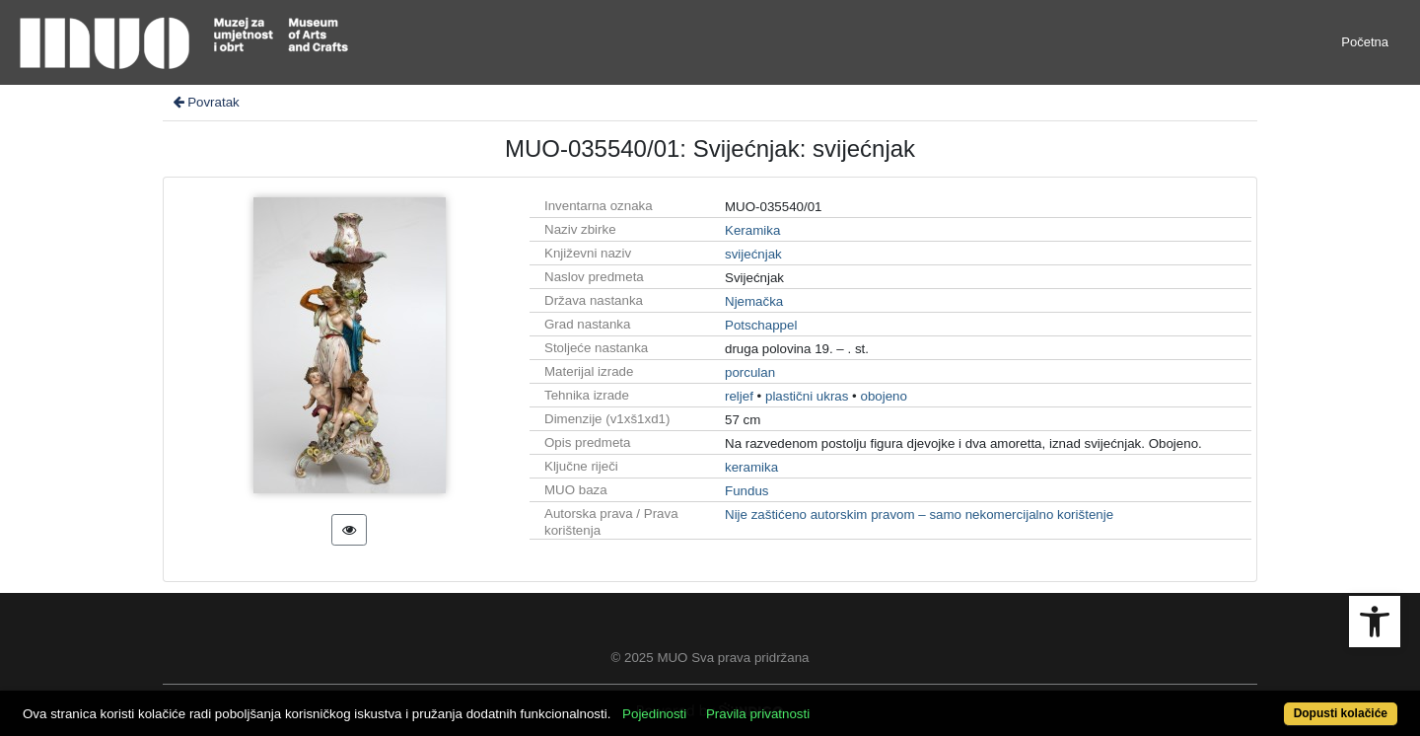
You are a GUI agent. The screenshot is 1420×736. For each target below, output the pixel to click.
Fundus (746, 490)
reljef (739, 396)
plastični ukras (806, 396)
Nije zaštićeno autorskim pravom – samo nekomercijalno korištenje (919, 514)
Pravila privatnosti (758, 713)
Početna (1364, 42)
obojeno (884, 396)
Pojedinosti (654, 713)
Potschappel (761, 325)
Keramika (752, 230)
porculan (750, 372)
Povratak (205, 102)
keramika (751, 467)
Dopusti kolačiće (1340, 713)
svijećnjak (753, 254)
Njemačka (754, 301)
